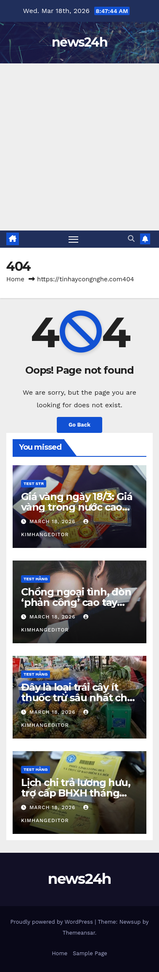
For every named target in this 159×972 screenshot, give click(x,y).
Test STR (34, 483)
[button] (131, 239)
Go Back (79, 425)
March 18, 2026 (53, 521)
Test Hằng (36, 578)
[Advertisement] (79, 147)
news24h (79, 42)
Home (15, 279)
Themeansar (79, 933)
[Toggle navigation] (73, 239)
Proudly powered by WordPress (53, 922)
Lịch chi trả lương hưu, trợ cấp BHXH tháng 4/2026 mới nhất (75, 793)
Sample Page (90, 953)
